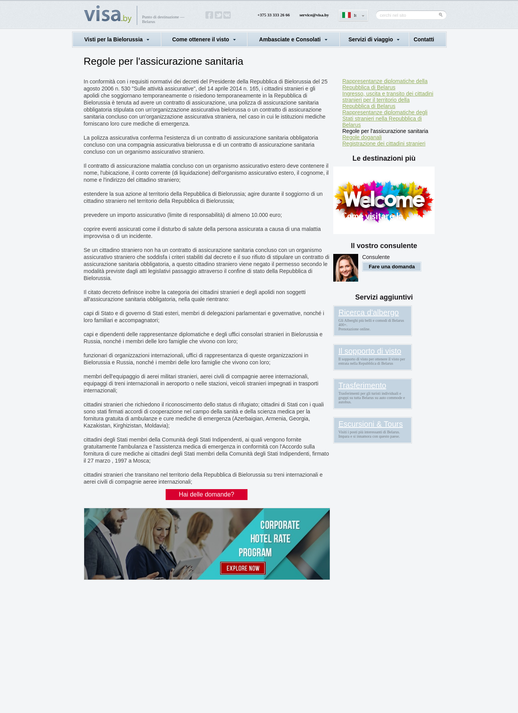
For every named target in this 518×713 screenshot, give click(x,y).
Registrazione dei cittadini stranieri (383, 143)
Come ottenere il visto (200, 39)
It (355, 15)
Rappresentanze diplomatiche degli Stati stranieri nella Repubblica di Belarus (385, 118)
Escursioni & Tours (370, 424)
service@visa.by (314, 14)
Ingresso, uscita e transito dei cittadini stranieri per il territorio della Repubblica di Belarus (387, 99)
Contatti (424, 39)
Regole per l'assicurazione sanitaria (385, 131)
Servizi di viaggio (370, 39)
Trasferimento (362, 385)
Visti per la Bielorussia (113, 39)
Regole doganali (362, 137)
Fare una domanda (392, 267)
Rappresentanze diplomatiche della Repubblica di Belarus (385, 84)
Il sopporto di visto (369, 351)
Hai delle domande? (206, 494)
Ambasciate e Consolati (290, 39)
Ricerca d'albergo (368, 312)
